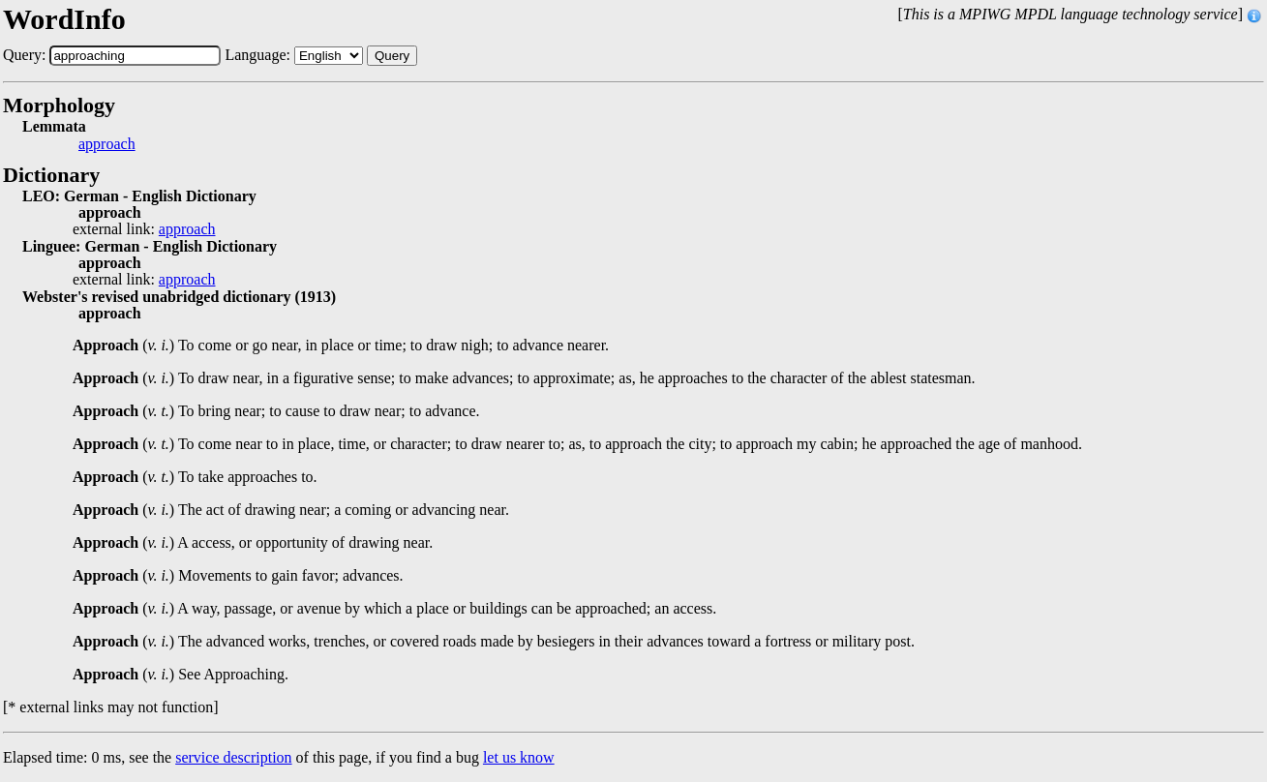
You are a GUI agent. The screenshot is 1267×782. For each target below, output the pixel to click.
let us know (519, 757)
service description (233, 757)
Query (392, 55)
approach (107, 144)
